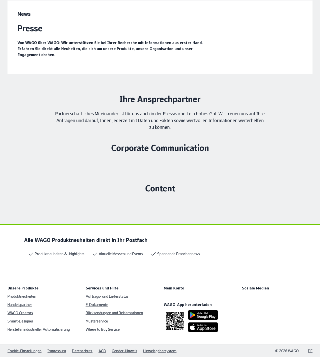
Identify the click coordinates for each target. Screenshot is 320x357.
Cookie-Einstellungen (25, 351)
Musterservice (97, 321)
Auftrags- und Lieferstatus (107, 296)
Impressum (57, 351)
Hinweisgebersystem (159, 351)
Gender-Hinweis (124, 351)
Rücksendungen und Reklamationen (114, 313)
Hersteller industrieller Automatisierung (39, 329)
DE (310, 351)
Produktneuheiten (22, 296)
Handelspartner (20, 304)
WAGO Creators (20, 313)
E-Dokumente (97, 304)
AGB (102, 351)
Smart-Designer (20, 321)
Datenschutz (82, 351)
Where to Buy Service (103, 329)
